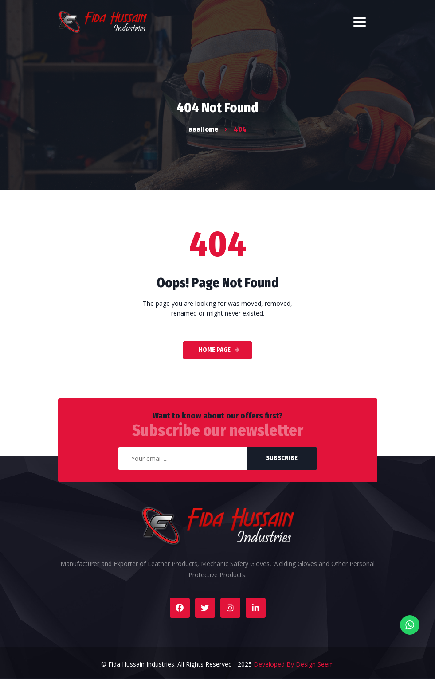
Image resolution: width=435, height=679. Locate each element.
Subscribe (282, 458)
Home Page (215, 350)
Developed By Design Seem (294, 664)
